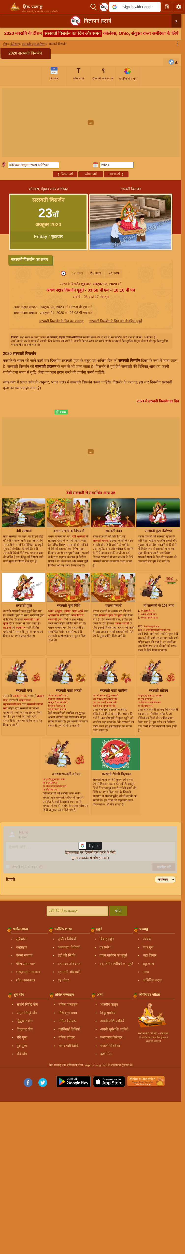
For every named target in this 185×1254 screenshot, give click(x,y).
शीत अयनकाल (25, 980)
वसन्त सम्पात (24, 955)
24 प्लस (114, 273)
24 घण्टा (95, 273)
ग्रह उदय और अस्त (69, 964)
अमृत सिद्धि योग (27, 1013)
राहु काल (148, 964)
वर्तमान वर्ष (91, 174)
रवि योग (22, 1054)
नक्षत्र (146, 972)
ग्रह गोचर (63, 980)
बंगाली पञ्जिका (110, 1046)
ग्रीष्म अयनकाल (25, 964)
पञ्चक (147, 939)
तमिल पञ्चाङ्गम (67, 1004)
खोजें (118, 911)
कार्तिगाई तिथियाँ (69, 1029)
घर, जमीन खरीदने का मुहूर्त (116, 964)
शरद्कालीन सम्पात (28, 972)
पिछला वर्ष (65, 174)
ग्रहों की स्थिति (66, 955)
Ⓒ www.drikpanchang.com (153, 1037)
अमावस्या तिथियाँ (69, 947)
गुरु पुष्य (22, 1046)
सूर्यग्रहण (21, 939)
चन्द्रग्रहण (21, 947)
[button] (135, 7)
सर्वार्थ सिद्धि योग (27, 1004)
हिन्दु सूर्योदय (107, 1013)
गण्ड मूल (148, 947)
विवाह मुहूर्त (107, 939)
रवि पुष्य (22, 1037)
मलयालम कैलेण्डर (111, 1037)
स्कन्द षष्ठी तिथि (68, 1046)
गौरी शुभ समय (67, 1013)
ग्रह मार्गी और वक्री (69, 972)
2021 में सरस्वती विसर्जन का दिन (158, 401)
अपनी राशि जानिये (112, 1021)
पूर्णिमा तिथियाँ (67, 939)
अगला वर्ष (116, 174)
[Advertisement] (92, 122)
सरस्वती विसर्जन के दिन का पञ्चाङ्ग (61, 321)
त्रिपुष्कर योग (25, 1029)
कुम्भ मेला (106, 1054)
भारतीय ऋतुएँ (109, 1004)
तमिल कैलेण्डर (67, 1021)
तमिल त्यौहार (66, 1037)
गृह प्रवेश (105, 947)
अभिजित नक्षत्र (152, 980)
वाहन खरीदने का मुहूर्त (113, 955)
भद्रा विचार (150, 955)
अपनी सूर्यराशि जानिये (114, 1029)
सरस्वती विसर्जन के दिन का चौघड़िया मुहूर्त (115, 321)
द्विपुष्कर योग (25, 1021)
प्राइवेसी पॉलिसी (153, 1041)
